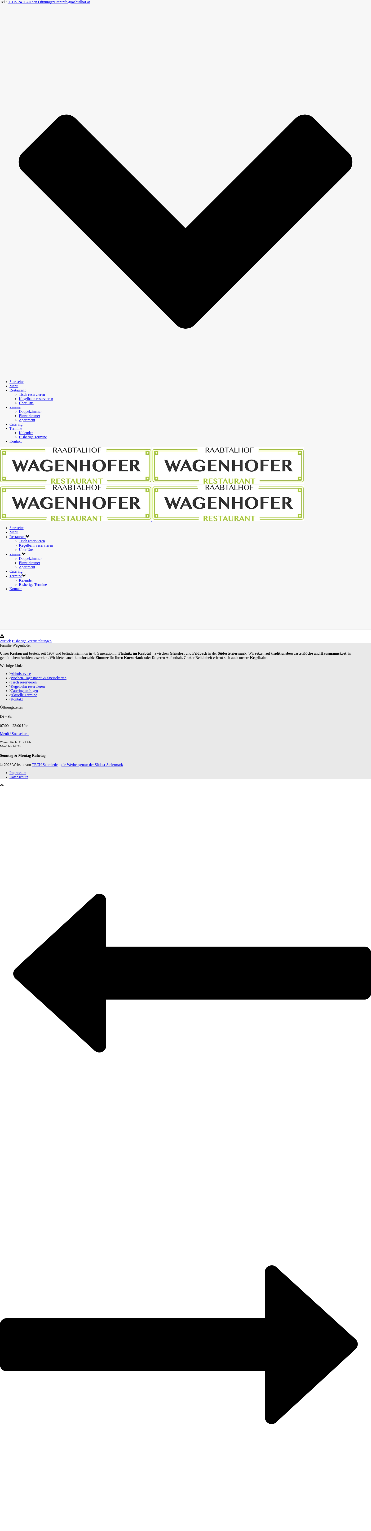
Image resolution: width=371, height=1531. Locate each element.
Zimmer (15, 407)
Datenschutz (18, 777)
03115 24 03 (17, 2)
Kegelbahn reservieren (36, 399)
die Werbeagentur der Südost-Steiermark (92, 765)
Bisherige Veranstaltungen (32, 641)
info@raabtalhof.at (75, 2)
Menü (13, 386)
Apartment (27, 420)
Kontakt (15, 441)
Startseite (16, 382)
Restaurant (17, 390)
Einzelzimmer (29, 416)
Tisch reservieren (32, 394)
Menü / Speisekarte (14, 734)
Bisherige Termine (33, 437)
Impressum (17, 773)
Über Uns (26, 403)
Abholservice (20, 674)
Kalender (26, 433)
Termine (15, 428)
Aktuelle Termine (23, 695)
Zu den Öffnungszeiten (43, 2)
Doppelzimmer (30, 411)
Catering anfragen (23, 691)
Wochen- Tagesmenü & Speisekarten (37, 678)
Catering (15, 424)
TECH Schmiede (45, 765)
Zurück (5, 641)
